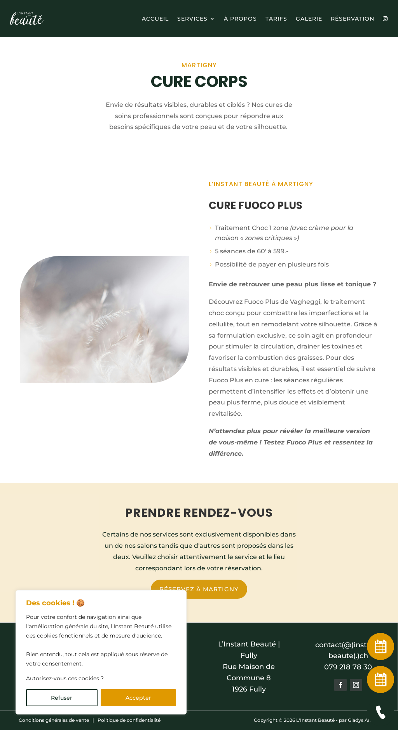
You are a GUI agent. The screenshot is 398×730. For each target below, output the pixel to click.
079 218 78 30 (348, 667)
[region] (101, 652)
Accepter (138, 697)
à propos (240, 18)
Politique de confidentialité (129, 720)
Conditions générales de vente (54, 720)
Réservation (352, 18)
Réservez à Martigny (199, 589)
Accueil (155, 18)
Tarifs (276, 18)
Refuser (61, 697)
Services (192, 18)
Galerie (309, 18)
